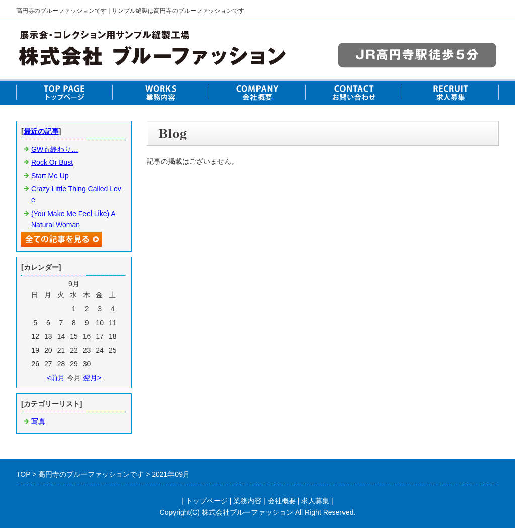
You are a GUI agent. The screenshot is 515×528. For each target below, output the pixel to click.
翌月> (92, 378)
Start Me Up (50, 176)
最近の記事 (41, 131)
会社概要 (282, 501)
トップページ (207, 501)
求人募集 (315, 501)
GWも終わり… (54, 149)
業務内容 (247, 501)
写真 (38, 421)
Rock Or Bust (52, 162)
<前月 (56, 378)
